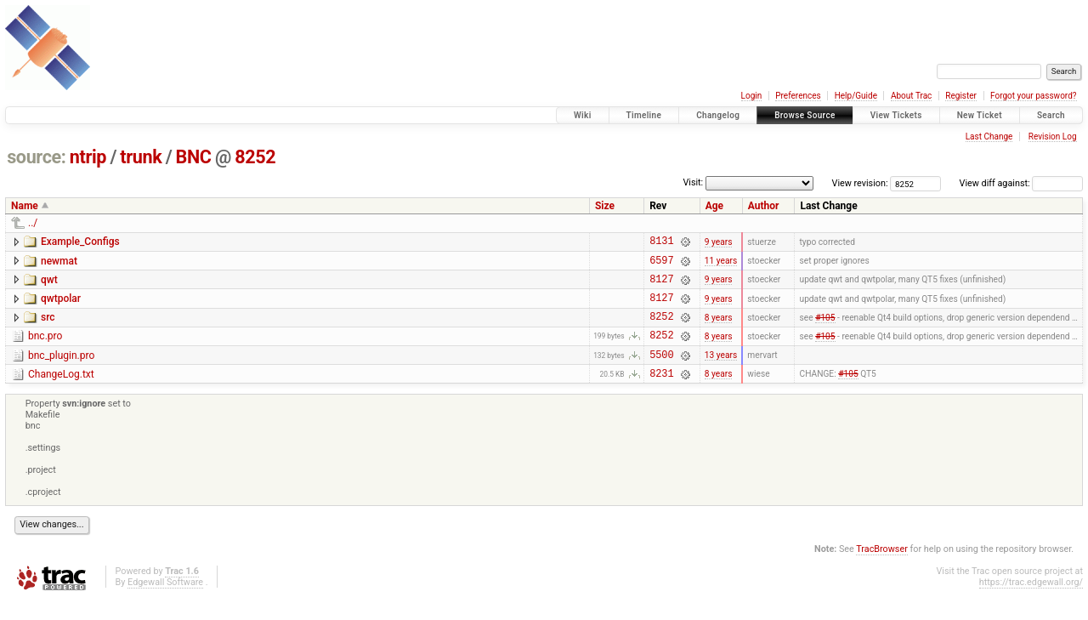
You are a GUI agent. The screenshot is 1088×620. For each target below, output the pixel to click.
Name (24, 206)
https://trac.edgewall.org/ (1031, 602)
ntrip (88, 157)
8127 (661, 286)
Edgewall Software (165, 602)
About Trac (911, 95)
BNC (194, 157)
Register (961, 95)
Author (763, 206)
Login (751, 95)
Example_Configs (80, 241)
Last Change (989, 136)
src (48, 327)
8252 (255, 157)
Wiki (583, 115)
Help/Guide (856, 95)
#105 (825, 328)
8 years (719, 328)
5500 (661, 372)
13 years (721, 372)
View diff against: (1021, 183)
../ (32, 223)
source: (36, 157)
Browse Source (805, 115)
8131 (661, 243)
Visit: (693, 182)
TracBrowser (882, 569)
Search (1051, 115)
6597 (661, 265)
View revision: (860, 183)
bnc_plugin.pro (61, 371)
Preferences (797, 95)
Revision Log (1052, 136)
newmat (59, 264)
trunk (141, 157)
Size (605, 206)
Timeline (644, 115)
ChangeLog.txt (61, 392)
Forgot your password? (1033, 95)
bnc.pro (45, 349)
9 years (719, 242)
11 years (721, 265)
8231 (661, 393)
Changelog (718, 115)
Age (714, 206)
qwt (49, 285)
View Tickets (896, 115)
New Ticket (979, 115)
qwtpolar (61, 306)
